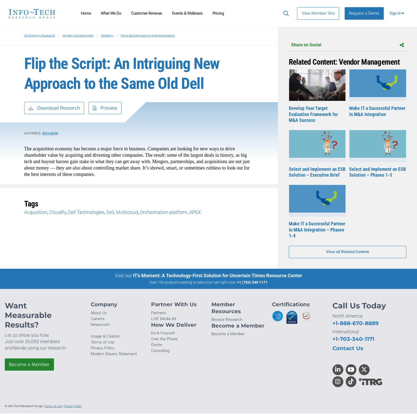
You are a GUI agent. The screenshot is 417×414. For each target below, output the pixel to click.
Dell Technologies (86, 213)
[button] (397, 13)
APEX (195, 213)
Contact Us (347, 348)
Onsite (156, 345)
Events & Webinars (187, 13)
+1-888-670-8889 (355, 323)
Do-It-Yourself (163, 333)
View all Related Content (347, 252)
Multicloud (127, 213)
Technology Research (39, 35)
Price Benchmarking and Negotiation (148, 35)
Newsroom (100, 325)
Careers (98, 319)
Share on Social (347, 45)
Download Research (54, 108)
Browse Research (226, 320)
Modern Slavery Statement (114, 354)
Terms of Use (102, 342)
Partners (158, 313)
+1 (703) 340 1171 (252, 283)
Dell (110, 213)
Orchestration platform (163, 213)
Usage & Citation (105, 336)
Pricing (218, 13)
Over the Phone (164, 339)
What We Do (111, 13)
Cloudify (57, 213)
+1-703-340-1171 (353, 339)
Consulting (160, 351)
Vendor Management (78, 35)
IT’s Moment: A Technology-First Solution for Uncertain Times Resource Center (217, 276)
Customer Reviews (146, 13)
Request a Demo (364, 13)
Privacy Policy (102, 348)
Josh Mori (50, 134)
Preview (107, 108)
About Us (99, 313)
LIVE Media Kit (163, 319)
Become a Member (30, 365)
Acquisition (35, 213)
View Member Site (318, 13)
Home (86, 13)
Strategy (107, 35)
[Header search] (285, 13)
